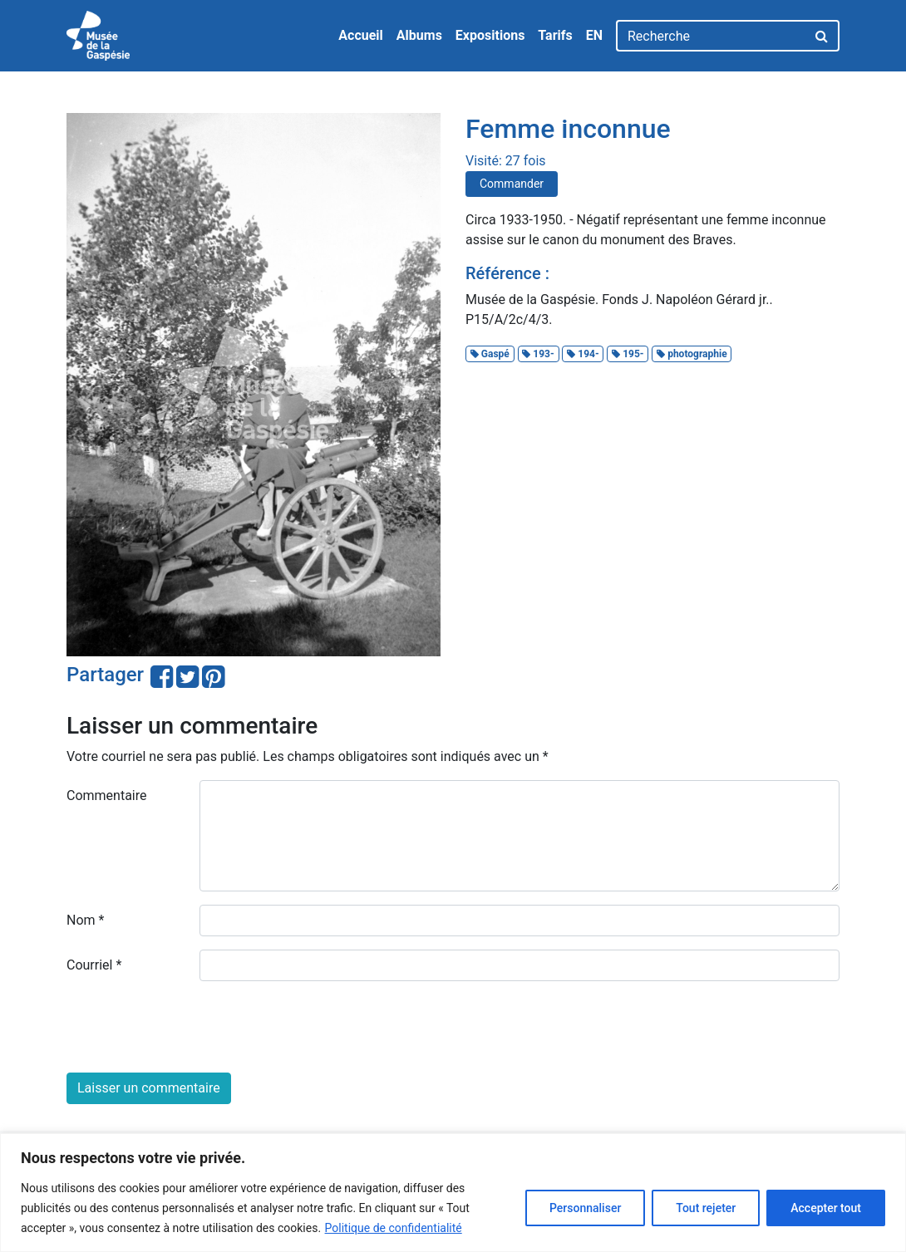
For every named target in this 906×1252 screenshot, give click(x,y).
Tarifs (555, 35)
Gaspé (490, 354)
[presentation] (192, 1026)
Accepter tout (825, 1208)
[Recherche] (711, 36)
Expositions (490, 35)
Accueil (360, 35)
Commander (512, 183)
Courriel (93, 965)
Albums (419, 35)
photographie (692, 354)
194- (582, 354)
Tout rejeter (706, 1208)
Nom (85, 920)
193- (538, 354)
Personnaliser (585, 1208)
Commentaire (106, 795)
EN (594, 35)
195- (627, 354)
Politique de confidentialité (393, 1228)
